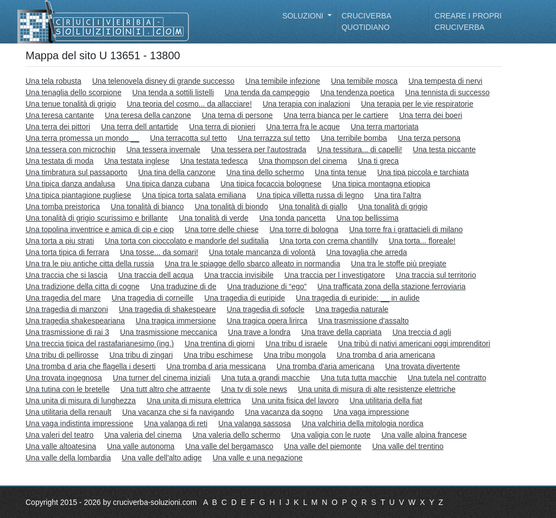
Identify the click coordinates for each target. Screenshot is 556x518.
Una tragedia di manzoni (67, 309)
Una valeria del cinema (142, 434)
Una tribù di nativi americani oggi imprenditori (414, 343)
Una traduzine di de (183, 286)
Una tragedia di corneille (152, 298)
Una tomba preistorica (63, 206)
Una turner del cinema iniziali (162, 377)
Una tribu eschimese (218, 355)
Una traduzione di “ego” (266, 286)
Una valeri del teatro (59, 434)
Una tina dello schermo (265, 172)
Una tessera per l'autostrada (258, 149)
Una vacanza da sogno (284, 412)
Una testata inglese (136, 161)
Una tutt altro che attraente (166, 389)
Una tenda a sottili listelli (173, 92)
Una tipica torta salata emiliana (193, 195)
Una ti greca (378, 161)
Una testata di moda (59, 161)
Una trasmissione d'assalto (363, 320)
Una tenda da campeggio (267, 92)
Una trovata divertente (422, 366)
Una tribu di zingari (141, 355)
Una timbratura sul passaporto (77, 172)
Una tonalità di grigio (393, 206)
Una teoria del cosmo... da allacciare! (189, 103)
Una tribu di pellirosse (62, 355)
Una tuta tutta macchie (359, 377)
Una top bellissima (368, 218)
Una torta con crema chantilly (329, 240)
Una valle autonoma (141, 446)
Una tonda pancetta (292, 218)
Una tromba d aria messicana (216, 366)
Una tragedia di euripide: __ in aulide (358, 298)
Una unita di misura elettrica (194, 400)
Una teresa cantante (60, 115)
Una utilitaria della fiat (386, 400)
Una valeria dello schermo (236, 434)
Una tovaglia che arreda (366, 252)
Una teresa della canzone (148, 115)
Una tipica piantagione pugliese (78, 195)
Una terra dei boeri (430, 115)
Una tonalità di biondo (231, 206)
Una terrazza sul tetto (274, 138)
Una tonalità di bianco (147, 206)
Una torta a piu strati (60, 240)
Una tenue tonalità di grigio (71, 103)
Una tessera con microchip (71, 149)
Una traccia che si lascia (67, 275)
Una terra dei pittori (58, 126)
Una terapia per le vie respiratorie (417, 103)
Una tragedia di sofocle (266, 309)
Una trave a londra (259, 332)
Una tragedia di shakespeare (167, 309)
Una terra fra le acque (302, 126)
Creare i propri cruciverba (468, 21)
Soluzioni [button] (303, 15)
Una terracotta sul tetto (188, 138)
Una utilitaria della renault (68, 412)
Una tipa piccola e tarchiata (423, 172)
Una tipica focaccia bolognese (270, 183)
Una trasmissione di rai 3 (67, 332)
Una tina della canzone (176, 172)
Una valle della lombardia (68, 457)
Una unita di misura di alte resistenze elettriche (377, 389)
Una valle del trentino (408, 446)
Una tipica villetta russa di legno (310, 195)
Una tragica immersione (176, 320)
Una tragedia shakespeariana (75, 320)
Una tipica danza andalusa (70, 183)
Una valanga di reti (175, 423)
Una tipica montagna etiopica (381, 183)
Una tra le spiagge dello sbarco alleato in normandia (252, 263)
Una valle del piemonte (322, 446)
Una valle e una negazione (257, 457)
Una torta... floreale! (422, 240)
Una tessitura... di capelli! (359, 149)
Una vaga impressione (371, 412)
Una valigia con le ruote (330, 434)
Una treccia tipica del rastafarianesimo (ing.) (100, 343)
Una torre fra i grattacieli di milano (406, 229)
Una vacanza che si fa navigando (178, 412)
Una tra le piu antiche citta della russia (90, 263)
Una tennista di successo (447, 92)
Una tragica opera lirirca (267, 320)
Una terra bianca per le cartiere (335, 115)
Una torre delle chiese (221, 229)
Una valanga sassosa (254, 423)
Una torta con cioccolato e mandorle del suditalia (187, 240)
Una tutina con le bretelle (68, 389)
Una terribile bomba (354, 138)
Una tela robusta (53, 81)
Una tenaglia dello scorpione (74, 92)
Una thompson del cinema (302, 161)
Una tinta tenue (341, 172)
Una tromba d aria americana (386, 355)
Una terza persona (429, 138)
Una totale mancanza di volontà (262, 252)
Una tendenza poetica (357, 92)
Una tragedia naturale (352, 309)
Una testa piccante (444, 149)
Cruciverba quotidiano (366, 21)
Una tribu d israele (296, 343)
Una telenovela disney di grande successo (163, 81)
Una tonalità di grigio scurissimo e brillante (97, 218)
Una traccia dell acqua (156, 275)
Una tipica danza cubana (168, 183)
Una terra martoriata (385, 126)
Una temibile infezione (282, 81)
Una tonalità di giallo (313, 206)
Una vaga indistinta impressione (79, 423)
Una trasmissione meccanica (168, 332)
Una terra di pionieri (222, 126)
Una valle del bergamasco (229, 446)
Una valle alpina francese (423, 434)
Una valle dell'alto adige (161, 457)
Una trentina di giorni (220, 343)
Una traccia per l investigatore (335, 275)
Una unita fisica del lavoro (294, 400)
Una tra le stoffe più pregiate (398, 263)
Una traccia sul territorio (436, 275)
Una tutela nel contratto (447, 377)
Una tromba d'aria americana (325, 366)
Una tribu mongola (295, 355)
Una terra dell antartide (139, 126)
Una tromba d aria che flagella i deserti (91, 366)
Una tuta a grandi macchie (265, 377)
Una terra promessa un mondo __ (82, 138)
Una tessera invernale (163, 149)
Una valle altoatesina (61, 446)
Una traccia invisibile (239, 275)
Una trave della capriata (341, 332)
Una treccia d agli (422, 332)
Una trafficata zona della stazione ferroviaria (392, 286)
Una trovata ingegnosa (64, 377)
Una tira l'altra (398, 195)
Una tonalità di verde (213, 218)
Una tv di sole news (254, 389)
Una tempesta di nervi (445, 81)
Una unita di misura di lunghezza (81, 400)
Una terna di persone (237, 115)
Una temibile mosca (364, 81)
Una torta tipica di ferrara (67, 252)
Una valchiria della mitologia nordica (363, 423)
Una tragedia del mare (63, 298)
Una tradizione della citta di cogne (83, 286)
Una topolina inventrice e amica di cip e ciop (100, 229)
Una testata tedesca (214, 161)
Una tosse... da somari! (159, 252)
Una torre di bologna (303, 229)
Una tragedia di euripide (244, 298)
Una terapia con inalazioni (306, 103)
